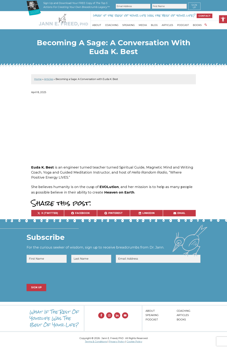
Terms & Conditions (96, 341)
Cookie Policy (134, 341)
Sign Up (194, 6)
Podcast (152, 319)
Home (38, 79)
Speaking (152, 315)
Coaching (183, 310)
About (150, 310)
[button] (223, 19)
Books (181, 319)
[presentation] (50, 273)
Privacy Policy (117, 341)
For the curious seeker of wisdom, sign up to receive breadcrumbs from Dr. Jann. (95, 247)
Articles (48, 79)
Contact (204, 15)
